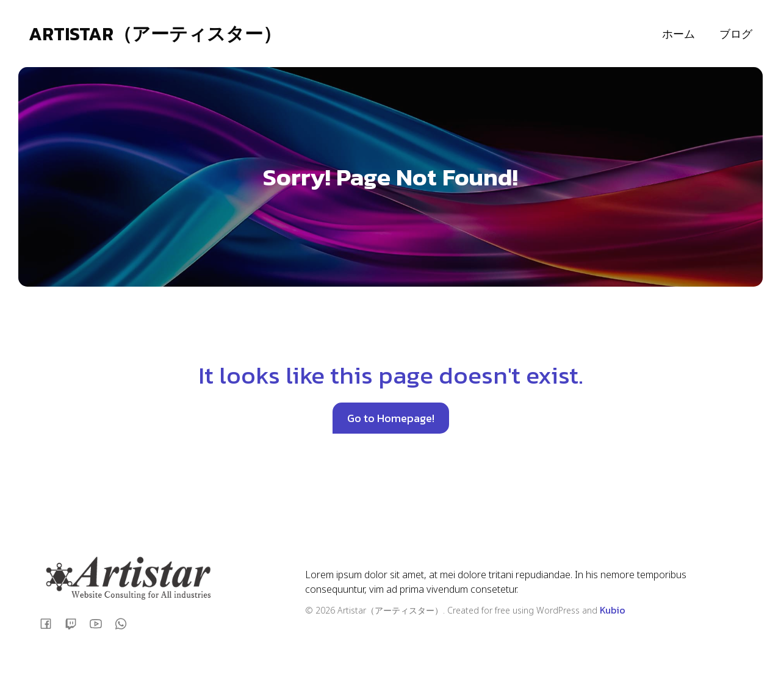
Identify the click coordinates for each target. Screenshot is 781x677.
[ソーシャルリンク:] (50, 623)
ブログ (735, 34)
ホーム (678, 34)
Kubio (612, 610)
